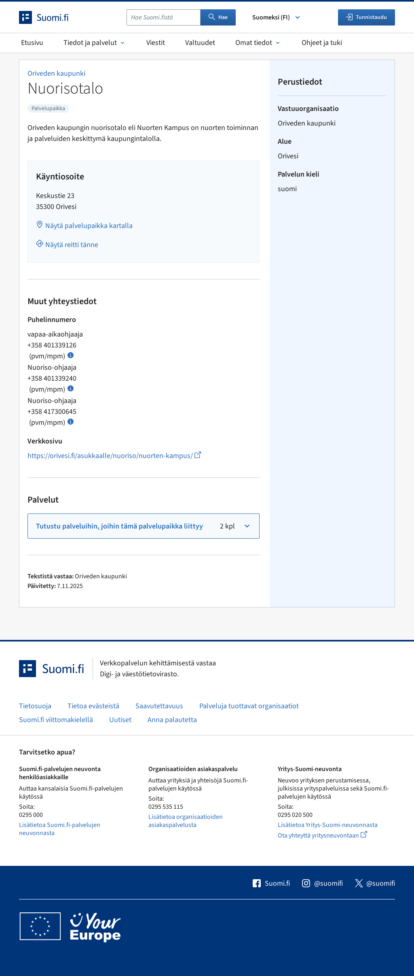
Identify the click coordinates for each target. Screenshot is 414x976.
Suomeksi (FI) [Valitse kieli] (276, 17)
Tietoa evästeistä (93, 706)
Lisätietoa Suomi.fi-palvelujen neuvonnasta (59, 829)
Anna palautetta (172, 720)
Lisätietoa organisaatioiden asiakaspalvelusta (185, 821)
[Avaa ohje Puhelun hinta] (71, 355)
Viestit (155, 43)
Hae (218, 17)
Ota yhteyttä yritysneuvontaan (332, 835)
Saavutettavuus (159, 706)
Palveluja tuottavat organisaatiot (249, 706)
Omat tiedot (258, 43)
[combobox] (164, 17)
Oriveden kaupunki (56, 73)
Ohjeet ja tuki (322, 43)
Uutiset (120, 720)
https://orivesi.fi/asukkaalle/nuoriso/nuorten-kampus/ (114, 456)
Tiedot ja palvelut (94, 43)
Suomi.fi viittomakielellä (56, 720)
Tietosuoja (35, 706)
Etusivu (32, 43)
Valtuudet (200, 43)
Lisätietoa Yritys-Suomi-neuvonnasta (328, 825)
